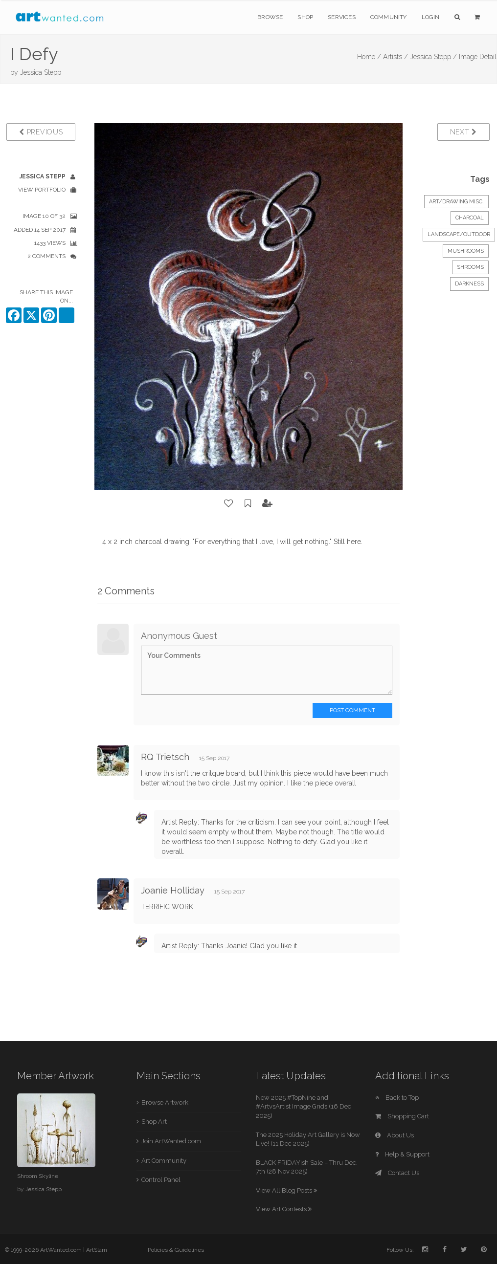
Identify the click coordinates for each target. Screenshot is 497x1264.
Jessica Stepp (40, 72)
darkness (469, 284)
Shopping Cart (402, 1116)
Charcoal (469, 218)
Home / (369, 57)
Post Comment (352, 710)
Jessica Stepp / (433, 57)
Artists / (395, 57)
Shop (305, 17)
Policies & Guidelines (176, 1249)
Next (463, 132)
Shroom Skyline (37, 1176)
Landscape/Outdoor (459, 234)
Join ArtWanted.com (171, 1141)
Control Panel (161, 1179)
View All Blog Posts (286, 1190)
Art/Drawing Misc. (456, 201)
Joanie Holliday (172, 890)
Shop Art (154, 1121)
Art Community (163, 1160)
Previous (41, 132)
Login (431, 17)
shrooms (470, 267)
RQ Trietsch (165, 757)
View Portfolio (42, 189)
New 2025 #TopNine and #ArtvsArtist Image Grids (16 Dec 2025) (303, 1106)
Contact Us (397, 1173)
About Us (394, 1135)
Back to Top (397, 1097)
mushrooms (466, 251)
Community (388, 17)
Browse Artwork (164, 1102)
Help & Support (402, 1154)
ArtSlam (96, 1249)
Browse (270, 17)
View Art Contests (284, 1209)
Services (342, 17)
